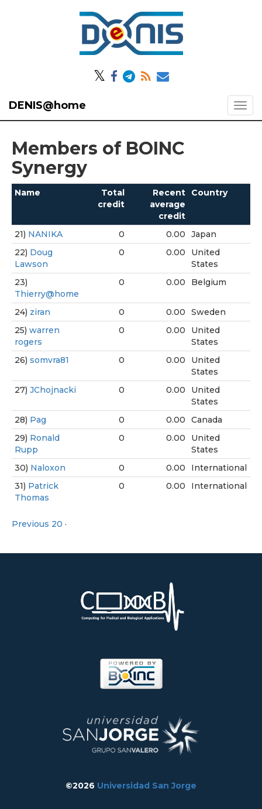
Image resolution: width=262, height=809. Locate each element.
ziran (40, 312)
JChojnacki (53, 390)
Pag (38, 419)
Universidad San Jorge (146, 785)
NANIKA (45, 234)
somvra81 (49, 360)
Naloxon (48, 467)
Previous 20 (37, 524)
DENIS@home (47, 105)
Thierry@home (47, 294)
